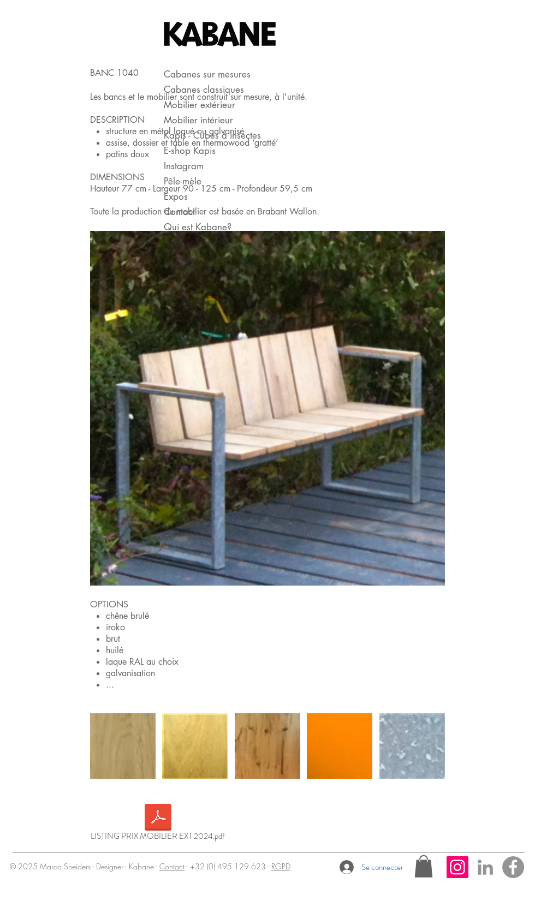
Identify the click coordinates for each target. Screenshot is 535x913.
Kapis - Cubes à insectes (212, 135)
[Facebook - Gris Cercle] (513, 867)
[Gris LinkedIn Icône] (485, 867)
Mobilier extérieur (199, 105)
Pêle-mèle (182, 181)
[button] (423, 866)
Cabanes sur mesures (207, 74)
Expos (176, 196)
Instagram (184, 166)
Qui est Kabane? (197, 227)
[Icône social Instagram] (457, 867)
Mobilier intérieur (198, 120)
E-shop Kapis (190, 151)
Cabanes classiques (204, 89)
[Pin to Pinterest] (109, 243)
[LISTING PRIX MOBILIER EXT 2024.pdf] (157, 824)
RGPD (280, 866)
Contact (179, 212)
